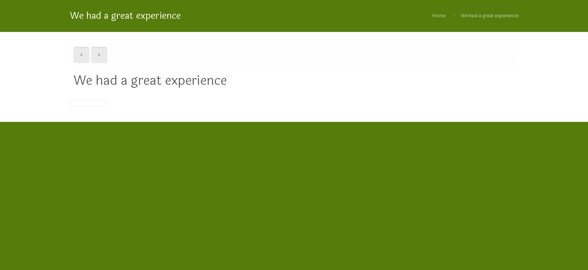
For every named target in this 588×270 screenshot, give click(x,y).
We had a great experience (489, 15)
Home (439, 15)
